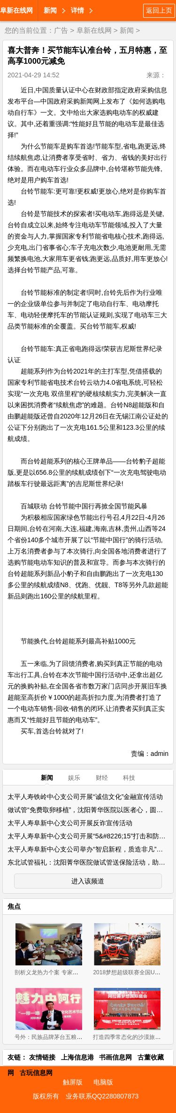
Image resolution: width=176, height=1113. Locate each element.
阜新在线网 (16, 10)
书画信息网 (115, 1057)
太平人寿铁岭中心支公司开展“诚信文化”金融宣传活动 (85, 796)
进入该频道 (87, 881)
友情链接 (42, 1057)
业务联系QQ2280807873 (102, 1096)
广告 (61, 30)
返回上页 (159, 10)
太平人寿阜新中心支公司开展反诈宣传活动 (70, 823)
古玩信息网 (36, 1072)
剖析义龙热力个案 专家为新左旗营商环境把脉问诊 (77, 972)
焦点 (14, 906)
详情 (77, 10)
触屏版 (73, 1082)
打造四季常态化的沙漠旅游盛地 (132, 1037)
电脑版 (103, 1082)
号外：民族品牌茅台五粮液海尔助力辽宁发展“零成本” (81, 1037)
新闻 (50, 10)
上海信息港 (77, 1057)
